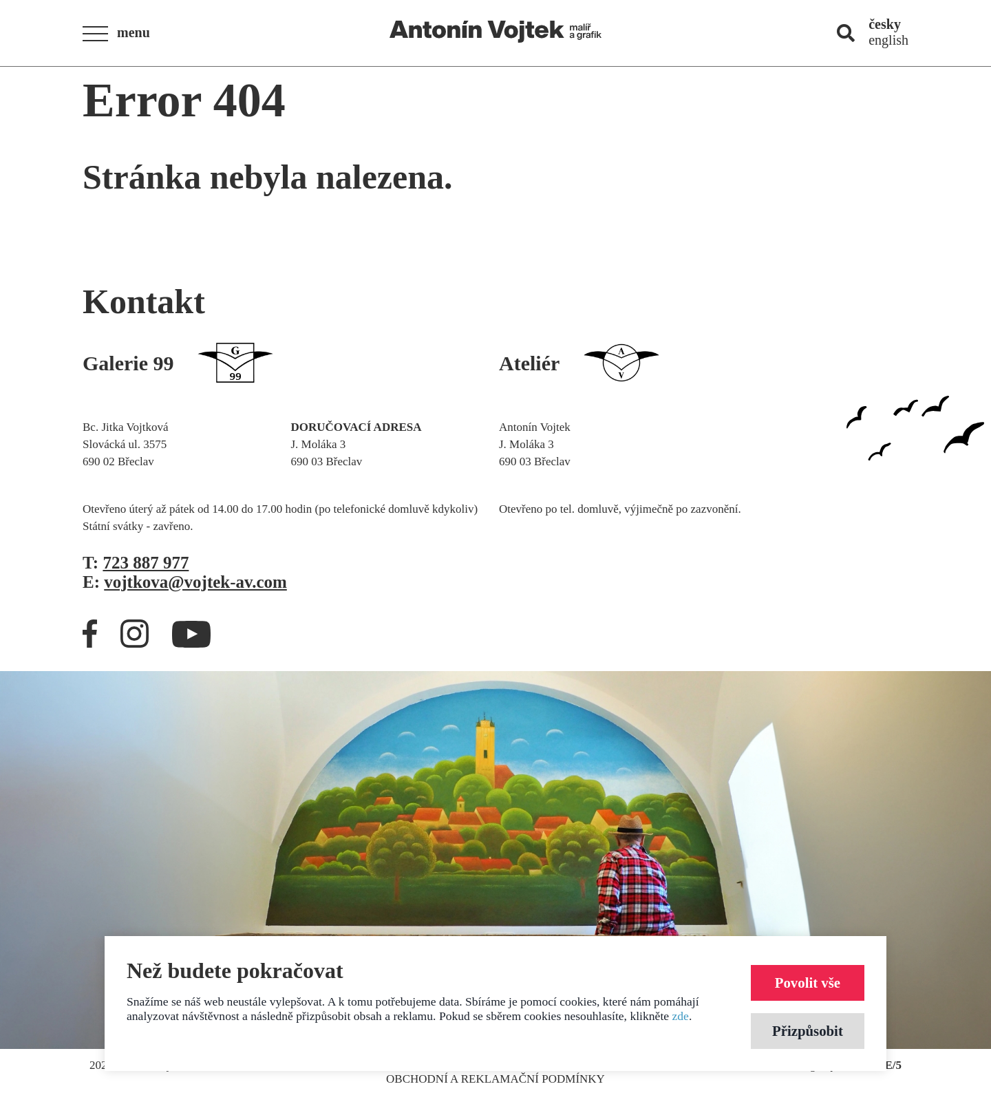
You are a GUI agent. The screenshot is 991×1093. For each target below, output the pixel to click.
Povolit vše (807, 982)
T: (136, 562)
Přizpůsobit (807, 1031)
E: (185, 582)
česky (885, 24)
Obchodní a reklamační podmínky (495, 1078)
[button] (120, 33)
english (888, 39)
